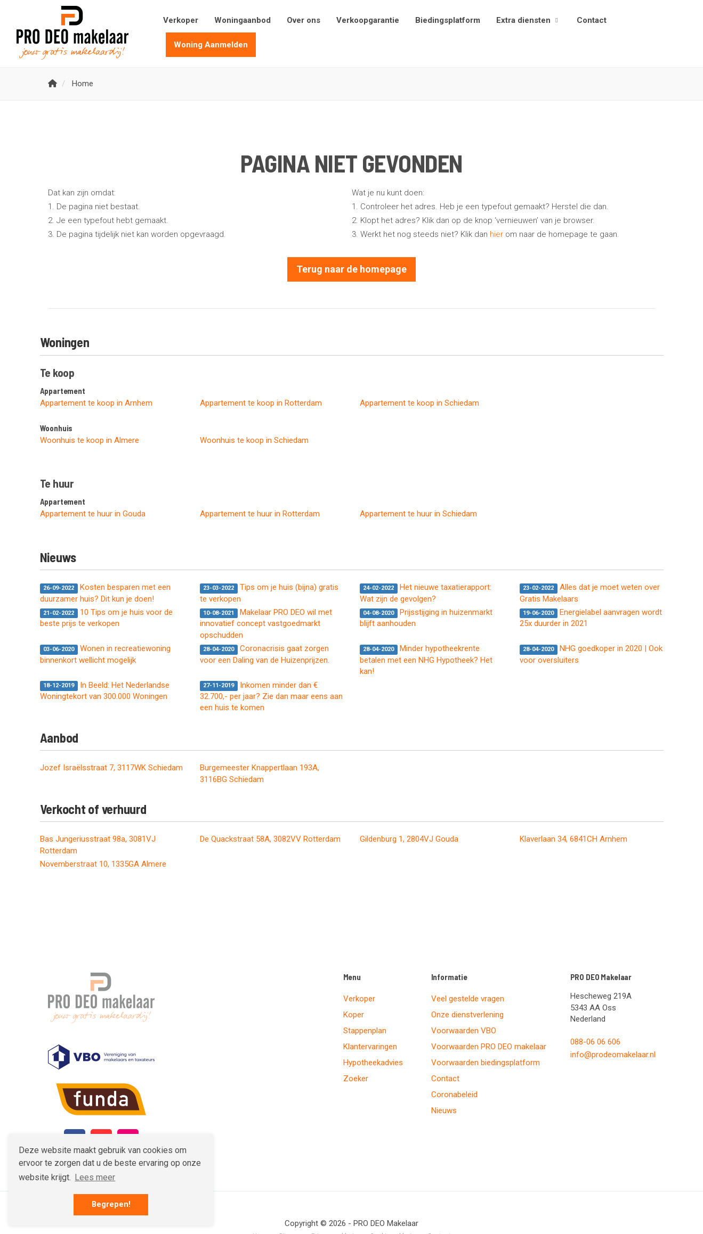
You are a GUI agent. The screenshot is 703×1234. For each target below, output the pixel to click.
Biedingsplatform (447, 20)
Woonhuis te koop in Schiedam (254, 440)
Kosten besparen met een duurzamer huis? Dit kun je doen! (105, 592)
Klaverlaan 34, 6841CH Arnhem (573, 839)
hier (496, 234)
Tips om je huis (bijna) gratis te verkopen (269, 592)
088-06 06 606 (595, 1042)
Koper (353, 1014)
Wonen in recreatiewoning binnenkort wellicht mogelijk (105, 654)
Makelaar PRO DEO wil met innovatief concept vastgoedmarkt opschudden (266, 623)
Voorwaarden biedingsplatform (485, 1062)
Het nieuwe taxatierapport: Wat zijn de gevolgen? (426, 592)
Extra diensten (528, 20)
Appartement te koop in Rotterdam (261, 403)
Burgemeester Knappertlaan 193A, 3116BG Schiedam (259, 773)
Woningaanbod (242, 20)
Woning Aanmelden (211, 45)
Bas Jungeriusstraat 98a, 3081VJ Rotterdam (98, 844)
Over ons (303, 20)
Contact (592, 20)
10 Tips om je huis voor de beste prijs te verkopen (106, 617)
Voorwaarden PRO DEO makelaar (488, 1046)
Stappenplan (364, 1030)
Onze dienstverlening (467, 1014)
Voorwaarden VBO (463, 1030)
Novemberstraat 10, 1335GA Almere (103, 864)
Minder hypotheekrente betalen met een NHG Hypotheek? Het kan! (426, 660)
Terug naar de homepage (351, 269)
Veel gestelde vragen (467, 998)
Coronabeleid (454, 1094)
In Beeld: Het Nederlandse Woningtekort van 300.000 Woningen (105, 690)
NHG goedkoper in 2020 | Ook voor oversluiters (591, 654)
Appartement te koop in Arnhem (96, 403)
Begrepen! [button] (111, 1204)
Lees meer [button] (95, 1177)
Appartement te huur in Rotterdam (260, 514)
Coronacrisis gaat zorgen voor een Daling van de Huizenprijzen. (264, 654)
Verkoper (180, 20)
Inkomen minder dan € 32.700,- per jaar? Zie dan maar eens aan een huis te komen (271, 696)
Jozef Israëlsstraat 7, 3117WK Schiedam (111, 767)
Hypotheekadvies (373, 1062)
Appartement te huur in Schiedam (418, 514)
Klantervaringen (370, 1046)
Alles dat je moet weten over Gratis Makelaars (590, 592)
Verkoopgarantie (367, 20)
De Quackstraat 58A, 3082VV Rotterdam (270, 839)
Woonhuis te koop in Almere (89, 440)
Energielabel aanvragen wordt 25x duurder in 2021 (591, 617)
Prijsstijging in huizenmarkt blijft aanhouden (426, 617)
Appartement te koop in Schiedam (419, 403)
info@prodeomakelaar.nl (613, 1054)
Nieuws (444, 1110)
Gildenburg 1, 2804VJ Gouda (409, 839)
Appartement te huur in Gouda (93, 514)
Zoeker (355, 1078)
